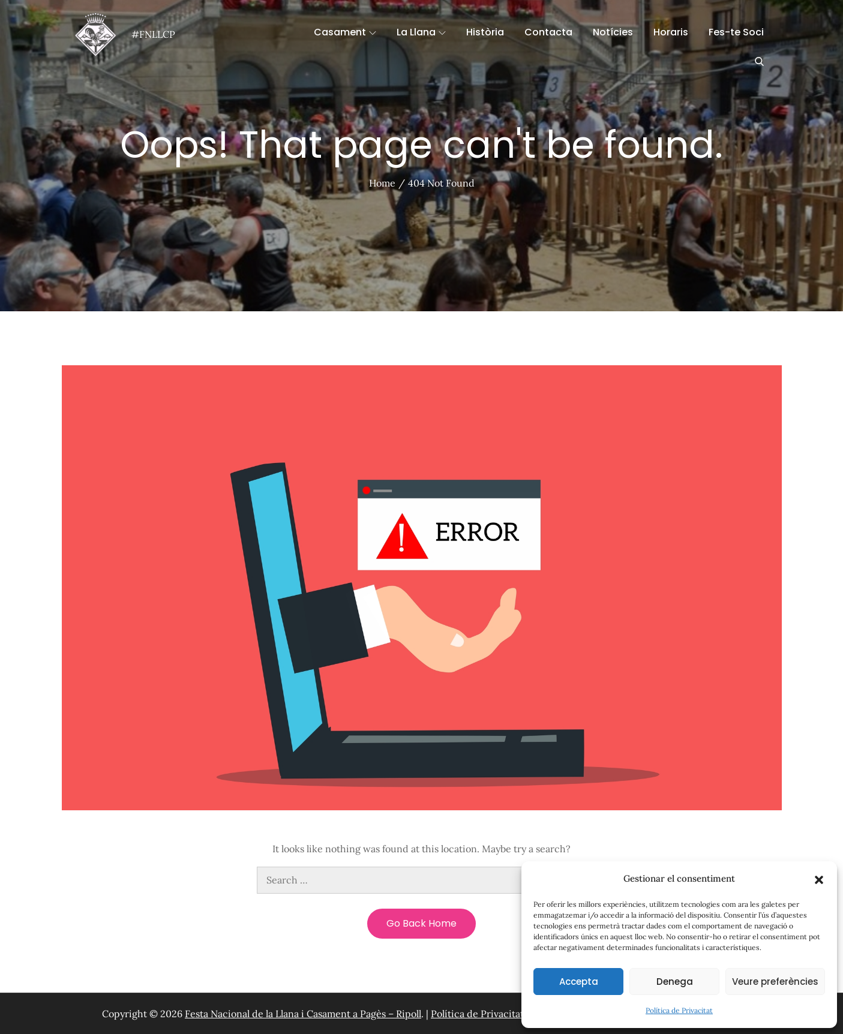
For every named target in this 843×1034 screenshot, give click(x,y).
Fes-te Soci (736, 32)
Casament (345, 32)
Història (485, 32)
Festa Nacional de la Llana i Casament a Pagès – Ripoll (303, 1014)
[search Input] (422, 880)
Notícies (613, 32)
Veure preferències (775, 981)
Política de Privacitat (679, 1010)
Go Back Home (421, 923)
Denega (674, 981)
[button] (819, 879)
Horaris (670, 32)
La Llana (421, 32)
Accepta (578, 981)
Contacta (548, 32)
